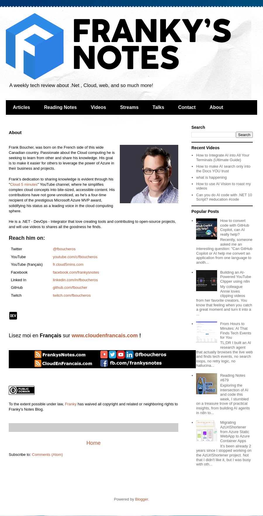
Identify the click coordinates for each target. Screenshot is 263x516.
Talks (158, 107)
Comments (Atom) (47, 454)
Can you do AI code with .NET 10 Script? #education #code (224, 197)
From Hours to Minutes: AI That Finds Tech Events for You (235, 331)
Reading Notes (60, 107)
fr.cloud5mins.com (68, 264)
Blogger (141, 499)
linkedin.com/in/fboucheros (75, 280)
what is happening (211, 177)
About (216, 107)
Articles (21, 107)
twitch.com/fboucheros (72, 295)
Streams (129, 107)
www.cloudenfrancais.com (105, 335)
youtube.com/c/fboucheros (75, 257)
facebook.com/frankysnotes (76, 272)
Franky (71, 404)
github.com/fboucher (70, 287)
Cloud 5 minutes (24, 184)
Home (93, 443)
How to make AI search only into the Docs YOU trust (223, 168)
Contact (187, 107)
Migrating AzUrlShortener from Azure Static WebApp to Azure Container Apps (235, 431)
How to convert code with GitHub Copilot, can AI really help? (234, 227)
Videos (98, 107)
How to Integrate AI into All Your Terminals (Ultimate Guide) (222, 157)
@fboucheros (64, 249)
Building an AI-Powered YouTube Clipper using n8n (235, 277)
